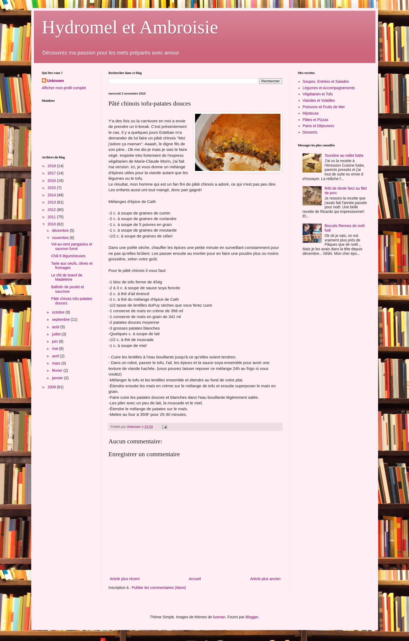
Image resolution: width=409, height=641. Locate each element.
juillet (57, 334)
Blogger (251, 617)
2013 (52, 202)
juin (55, 341)
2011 (52, 217)
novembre (61, 238)
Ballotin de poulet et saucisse (67, 289)
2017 (52, 173)
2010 (52, 224)
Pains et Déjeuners (318, 126)
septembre (61, 319)
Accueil (195, 579)
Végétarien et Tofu (318, 94)
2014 (52, 195)
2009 (52, 387)
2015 (52, 188)
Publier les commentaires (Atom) (159, 587)
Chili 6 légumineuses (68, 256)
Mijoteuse (311, 113)
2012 (52, 210)
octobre (59, 312)
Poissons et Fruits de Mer (324, 107)
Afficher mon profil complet (64, 88)
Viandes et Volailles (319, 100)
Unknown (55, 81)
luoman (219, 617)
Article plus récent (125, 579)
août (56, 327)
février (57, 370)
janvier (58, 378)
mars (56, 363)
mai (55, 348)
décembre (61, 230)
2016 (52, 180)
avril (56, 356)
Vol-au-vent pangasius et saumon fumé (71, 246)
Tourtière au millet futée (344, 155)
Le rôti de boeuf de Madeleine (66, 277)
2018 (52, 166)
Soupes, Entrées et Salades (326, 81)
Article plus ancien (265, 579)
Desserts (310, 132)
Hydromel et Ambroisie (130, 27)
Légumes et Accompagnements (329, 88)
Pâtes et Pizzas (315, 120)
